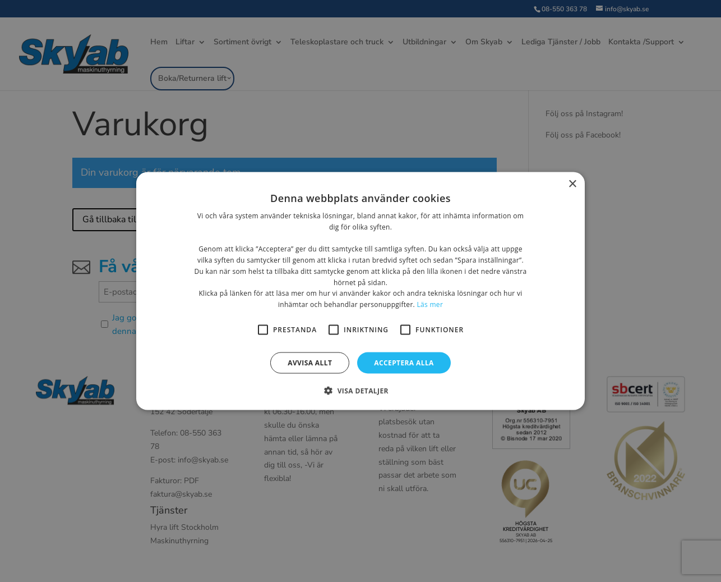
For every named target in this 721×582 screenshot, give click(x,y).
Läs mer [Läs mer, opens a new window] (430, 304)
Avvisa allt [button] (310, 363)
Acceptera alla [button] (404, 363)
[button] (360, 390)
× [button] (572, 184)
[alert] (360, 291)
